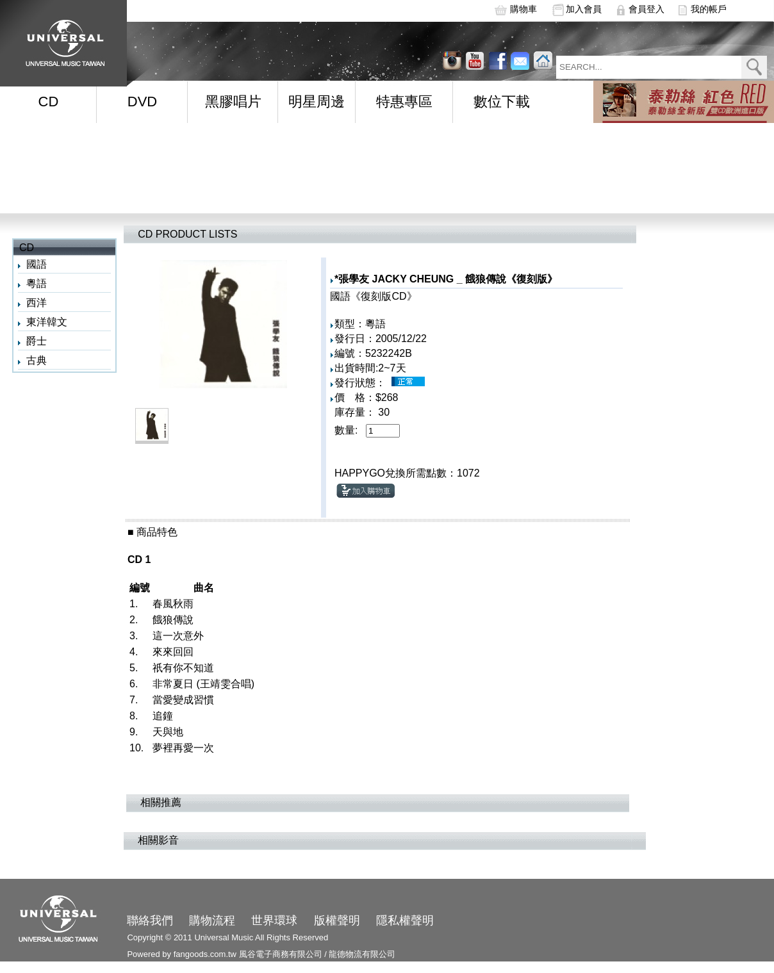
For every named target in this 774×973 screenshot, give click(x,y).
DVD (142, 102)
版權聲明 (337, 920)
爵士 (36, 341)
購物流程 (212, 920)
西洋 (36, 302)
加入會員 (584, 9)
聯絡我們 (150, 920)
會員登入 (646, 9)
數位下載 (501, 102)
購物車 (523, 9)
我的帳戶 (709, 9)
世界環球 (274, 920)
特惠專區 (404, 102)
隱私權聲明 (405, 920)
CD (48, 102)
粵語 (36, 283)
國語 (36, 264)
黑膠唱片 (233, 102)
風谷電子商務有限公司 (280, 954)
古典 (36, 360)
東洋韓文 (46, 321)
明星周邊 (316, 102)
